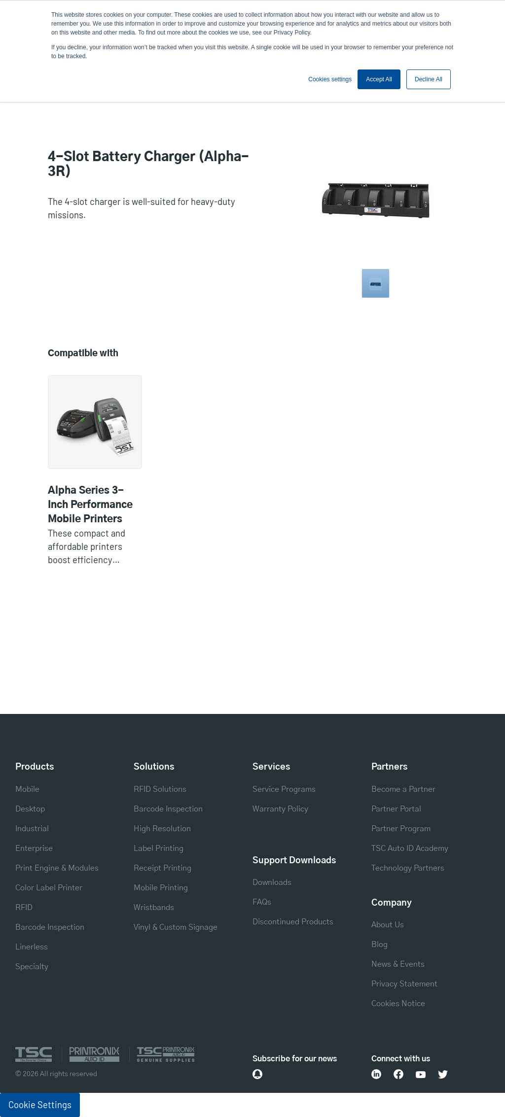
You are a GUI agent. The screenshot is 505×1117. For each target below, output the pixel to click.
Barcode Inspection (49, 927)
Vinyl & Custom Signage (175, 927)
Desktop (30, 809)
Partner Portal (396, 809)
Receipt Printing (162, 868)
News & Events (398, 964)
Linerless (31, 947)
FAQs (261, 902)
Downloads (271, 882)
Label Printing (158, 848)
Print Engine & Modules (57, 868)
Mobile (27, 789)
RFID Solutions (160, 789)
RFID (24, 908)
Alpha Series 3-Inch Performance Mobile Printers (90, 505)
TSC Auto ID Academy (409, 848)
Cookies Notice (398, 1004)
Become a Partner (403, 789)
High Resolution (162, 829)
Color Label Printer (48, 888)
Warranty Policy (280, 809)
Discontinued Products (292, 922)
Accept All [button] (379, 79)
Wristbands (154, 908)
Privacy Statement (404, 984)
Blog (379, 944)
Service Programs (284, 789)
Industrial (32, 829)
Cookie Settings (40, 1104)
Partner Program (401, 829)
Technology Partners (407, 868)
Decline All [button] (428, 79)
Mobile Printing (161, 888)
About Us (387, 925)
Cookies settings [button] (330, 79)
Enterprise (34, 848)
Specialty (31, 967)
